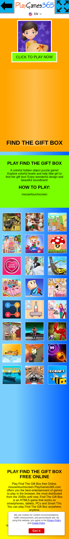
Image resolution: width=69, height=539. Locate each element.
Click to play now (34, 56)
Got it (36, 530)
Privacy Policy (54, 520)
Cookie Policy (38, 523)
